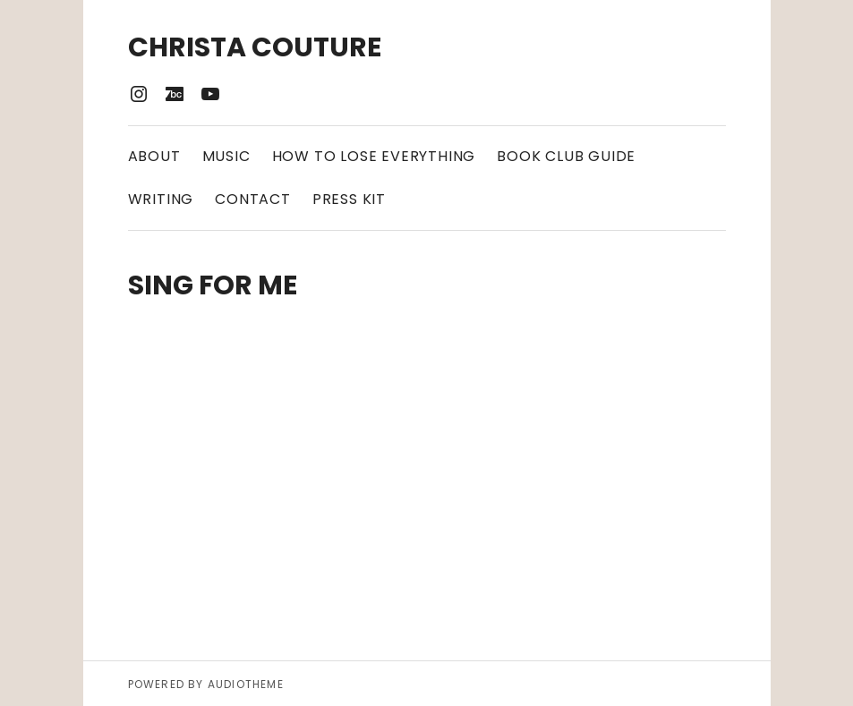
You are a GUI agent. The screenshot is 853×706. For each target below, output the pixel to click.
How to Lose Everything (374, 156)
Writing (161, 199)
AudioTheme (246, 684)
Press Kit (349, 199)
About (154, 156)
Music (226, 156)
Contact (253, 199)
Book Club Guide (566, 156)
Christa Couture (254, 47)
